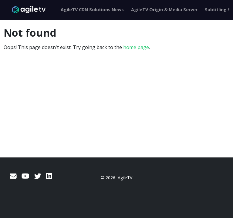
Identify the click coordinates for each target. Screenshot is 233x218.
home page (136, 47)
